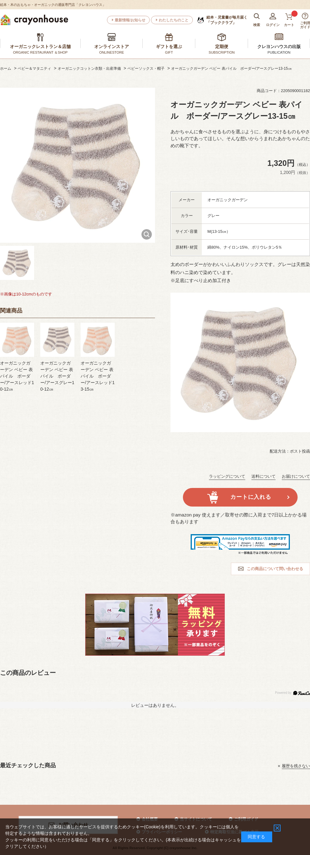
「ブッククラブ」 (226, 20)
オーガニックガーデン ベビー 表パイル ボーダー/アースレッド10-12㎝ (17, 376)
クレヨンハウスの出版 (279, 46)
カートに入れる (250, 497)
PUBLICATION (279, 52)
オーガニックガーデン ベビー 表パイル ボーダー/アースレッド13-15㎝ (98, 376)
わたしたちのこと (173, 20)
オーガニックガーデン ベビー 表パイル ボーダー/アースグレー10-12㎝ (57, 376)
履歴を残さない (296, 766)
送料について (263, 476)
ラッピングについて (227, 476)
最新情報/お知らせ (130, 20)
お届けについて (296, 476)
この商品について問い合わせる (275, 568)
